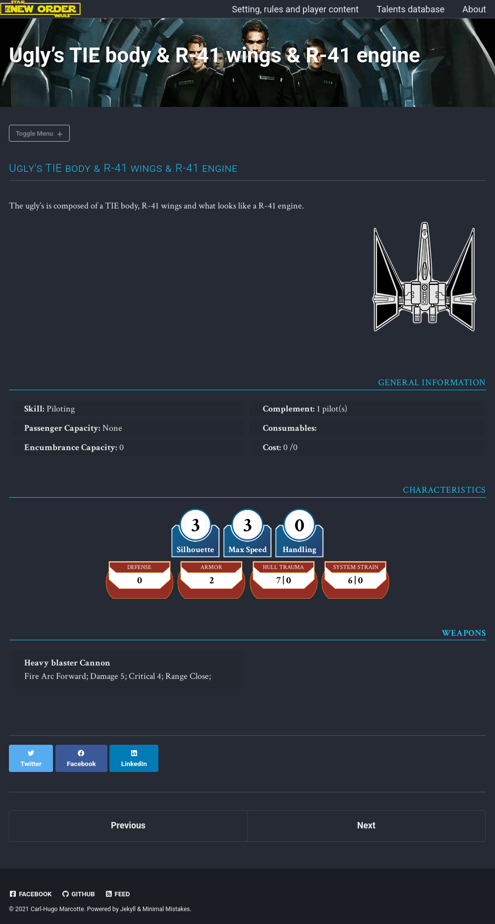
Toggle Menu (35, 135)
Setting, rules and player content (295, 9)
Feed (118, 886)
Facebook (30, 886)
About (474, 9)
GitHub (79, 886)
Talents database (411, 9)
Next (366, 818)
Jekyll (128, 901)
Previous (128, 818)
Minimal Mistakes (167, 901)
